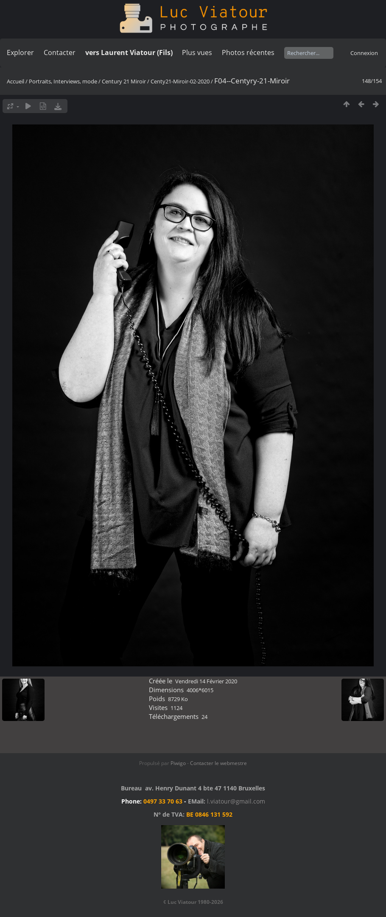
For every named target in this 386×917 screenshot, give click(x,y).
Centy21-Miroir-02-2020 (180, 81)
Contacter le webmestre (218, 763)
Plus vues (197, 52)
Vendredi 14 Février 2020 (206, 681)
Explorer (20, 52)
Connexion (364, 53)
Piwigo (178, 763)
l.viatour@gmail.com (236, 801)
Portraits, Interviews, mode (63, 81)
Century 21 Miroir (124, 81)
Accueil (15, 81)
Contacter (60, 52)
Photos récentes (248, 52)
